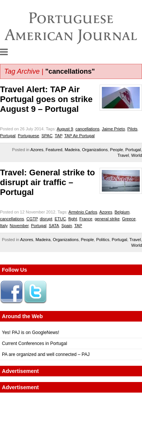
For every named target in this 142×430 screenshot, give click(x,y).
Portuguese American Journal (71, 26)
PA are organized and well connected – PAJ (46, 354)
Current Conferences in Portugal (34, 343)
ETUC (60, 219)
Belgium (122, 212)
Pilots (132, 129)
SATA (54, 225)
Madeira (72, 149)
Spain (66, 225)
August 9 (65, 129)
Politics (102, 239)
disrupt (46, 219)
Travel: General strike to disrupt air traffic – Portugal (47, 182)
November (18, 225)
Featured (54, 149)
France (86, 219)
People (116, 149)
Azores (36, 149)
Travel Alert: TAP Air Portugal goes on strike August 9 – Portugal (46, 99)
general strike (107, 219)
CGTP (32, 219)
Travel (123, 155)
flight (72, 219)
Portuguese (28, 135)
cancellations (87, 129)
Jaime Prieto (113, 129)
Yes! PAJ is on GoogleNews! (30, 332)
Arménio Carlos (83, 212)
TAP (58, 135)
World (136, 155)
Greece (129, 219)
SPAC (47, 135)
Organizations (95, 149)
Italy (3, 225)
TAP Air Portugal (79, 135)
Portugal (8, 135)
